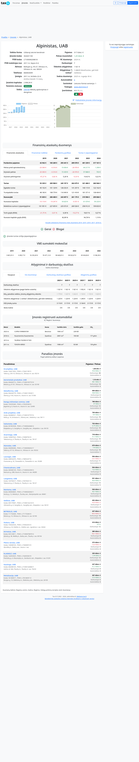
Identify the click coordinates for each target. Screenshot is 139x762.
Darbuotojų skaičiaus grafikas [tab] (59, 270)
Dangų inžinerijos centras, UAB (16, 397)
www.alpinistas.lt (81, 87)
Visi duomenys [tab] (31, 270)
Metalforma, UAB (11, 386)
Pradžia (4, 37)
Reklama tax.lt (82, 592)
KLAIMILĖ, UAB (10, 549)
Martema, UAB (10, 485)
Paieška (55, 3)
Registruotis (132, 3)
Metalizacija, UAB (11, 571)
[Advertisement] (52, 130)
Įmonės (25, 3)
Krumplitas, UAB (10, 364)
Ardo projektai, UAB (12, 408)
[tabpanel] (52, 185)
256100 (27, 89)
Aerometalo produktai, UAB (15, 375)
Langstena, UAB (10, 474)
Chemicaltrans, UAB (12, 463)
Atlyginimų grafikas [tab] (89, 270)
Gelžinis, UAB (9, 496)
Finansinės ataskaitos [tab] (15, 148)
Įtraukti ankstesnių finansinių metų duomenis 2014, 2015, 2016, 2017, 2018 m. (73, 218)
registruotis (128, 47)
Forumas (16, 3)
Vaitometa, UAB (10, 419)
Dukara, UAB (9, 518)
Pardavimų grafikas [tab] (63, 148)
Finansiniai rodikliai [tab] (39, 148)
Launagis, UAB (10, 452)
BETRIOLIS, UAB (10, 507)
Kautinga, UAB (10, 560)
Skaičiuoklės (35, 3)
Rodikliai (46, 3)
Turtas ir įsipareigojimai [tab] (88, 148)
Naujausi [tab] (11, 270)
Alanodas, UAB (10, 441)
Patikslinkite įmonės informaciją (86, 100)
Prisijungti (122, 3)
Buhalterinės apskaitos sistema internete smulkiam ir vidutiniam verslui (69, 594)
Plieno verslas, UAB (12, 538)
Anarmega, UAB (10, 430)
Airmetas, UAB (10, 527)
